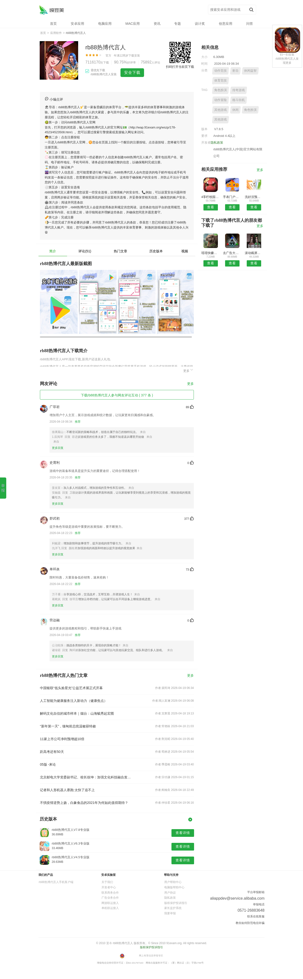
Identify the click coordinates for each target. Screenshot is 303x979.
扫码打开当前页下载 (180, 67)
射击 (235, 70)
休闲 (235, 110)
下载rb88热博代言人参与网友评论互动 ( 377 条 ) (117, 395)
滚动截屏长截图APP (254, 253)
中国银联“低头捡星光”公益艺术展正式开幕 (71, 688)
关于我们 (107, 882)
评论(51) (84, 251)
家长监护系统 (173, 908)
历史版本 (156, 251)
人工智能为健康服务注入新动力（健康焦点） (73, 701)
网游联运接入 (110, 903)
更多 (188, 370)
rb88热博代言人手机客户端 (56, 882)
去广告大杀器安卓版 (232, 253)
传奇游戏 (238, 90)
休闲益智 (250, 70)
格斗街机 (238, 100)
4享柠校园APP (210, 197)
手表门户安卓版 (232, 197)
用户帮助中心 (173, 882)
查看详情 (183, 833)
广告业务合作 (110, 897)
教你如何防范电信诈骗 (250, 923)
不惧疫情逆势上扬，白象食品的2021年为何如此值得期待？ (84, 803)
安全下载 (132, 72)
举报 (3, 487)
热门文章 (120, 251)
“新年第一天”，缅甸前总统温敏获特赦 (68, 726)
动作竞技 (220, 70)
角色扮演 (220, 90)
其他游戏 (220, 110)
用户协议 (170, 892)
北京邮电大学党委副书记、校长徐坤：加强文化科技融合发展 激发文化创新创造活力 (86, 777)
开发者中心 (108, 887)
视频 (184, 251)
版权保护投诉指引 (175, 903)
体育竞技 (220, 80)
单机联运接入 (110, 908)
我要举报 (170, 913)
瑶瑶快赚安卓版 (210, 253)
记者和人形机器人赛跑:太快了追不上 (67, 790)
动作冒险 (220, 100)
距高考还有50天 (52, 752)
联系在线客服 (256, 916)
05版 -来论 (48, 764)
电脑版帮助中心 (174, 887)
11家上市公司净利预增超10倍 (62, 739)
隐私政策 (217, 142)
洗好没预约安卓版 (254, 197)
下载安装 (134, 55)
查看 (210, 207)
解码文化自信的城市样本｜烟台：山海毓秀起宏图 (77, 713)
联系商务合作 (110, 892)
